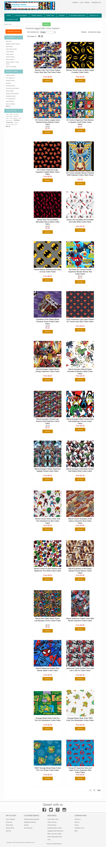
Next (99, 790)
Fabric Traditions (10, 104)
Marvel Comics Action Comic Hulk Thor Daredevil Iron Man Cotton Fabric (47, 521)
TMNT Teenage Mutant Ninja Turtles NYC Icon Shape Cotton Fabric (47, 769)
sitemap (62, 15)
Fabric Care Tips (52, 822)
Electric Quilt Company (12, 93)
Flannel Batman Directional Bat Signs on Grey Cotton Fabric (47, 271)
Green (19, 118)
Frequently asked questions (31, 819)
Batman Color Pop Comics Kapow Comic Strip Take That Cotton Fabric (47, 71)
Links (49, 839)
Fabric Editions (10, 101)
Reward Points (10, 828)
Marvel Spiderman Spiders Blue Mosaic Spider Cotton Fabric (47, 669)
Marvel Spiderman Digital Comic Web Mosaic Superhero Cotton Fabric (80, 620)
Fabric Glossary (52, 825)
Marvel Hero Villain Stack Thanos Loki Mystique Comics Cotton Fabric (47, 620)
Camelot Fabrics (10, 86)
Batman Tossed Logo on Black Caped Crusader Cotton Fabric (80, 71)
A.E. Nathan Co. (10, 78)
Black (7, 114)
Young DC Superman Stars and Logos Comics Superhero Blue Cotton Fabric (80, 770)
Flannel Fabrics (10, 57)
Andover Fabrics (10, 80)
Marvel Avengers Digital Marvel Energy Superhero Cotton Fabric (48, 370)
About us (77, 822)
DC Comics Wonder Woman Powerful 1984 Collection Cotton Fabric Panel (80, 174)
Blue (11, 114)
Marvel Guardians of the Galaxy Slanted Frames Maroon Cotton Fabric (80, 571)
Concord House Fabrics (12, 88)
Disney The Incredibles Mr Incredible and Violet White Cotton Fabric (80, 221)
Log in (82, 2)
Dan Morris (16, 114)
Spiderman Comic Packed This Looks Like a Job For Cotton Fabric (80, 669)
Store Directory (28, 828)
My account (9, 822)
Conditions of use (79, 828)
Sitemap (26, 825)
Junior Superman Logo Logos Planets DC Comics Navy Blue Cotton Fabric (80, 320)
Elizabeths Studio (11, 96)
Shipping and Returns (30, 822)
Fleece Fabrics (10, 59)
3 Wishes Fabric (10, 75)
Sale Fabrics (9, 46)
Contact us (77, 819)
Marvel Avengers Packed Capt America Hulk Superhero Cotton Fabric (47, 421)
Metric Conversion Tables (54, 834)
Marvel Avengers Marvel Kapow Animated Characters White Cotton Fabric (80, 371)
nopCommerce (57, 844)
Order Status (9, 825)
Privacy (77, 825)
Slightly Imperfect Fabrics (13, 44)
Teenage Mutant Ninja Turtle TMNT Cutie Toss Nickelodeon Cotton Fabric (80, 719)
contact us (93, 15)
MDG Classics (9, 120)
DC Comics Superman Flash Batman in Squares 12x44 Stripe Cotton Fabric (80, 122)
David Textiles (10, 91)
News (76, 831)
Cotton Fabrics (10, 51)
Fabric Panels (10, 54)
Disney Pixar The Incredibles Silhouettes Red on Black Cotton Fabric (48, 222)
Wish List (8, 831)
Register (75, 2)
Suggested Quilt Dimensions (55, 831)
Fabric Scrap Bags (11, 66)
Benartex (8, 83)
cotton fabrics (21, 15)
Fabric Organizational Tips (55, 836)
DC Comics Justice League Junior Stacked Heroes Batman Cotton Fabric (47, 122)
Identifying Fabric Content (55, 828)
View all (7, 106)
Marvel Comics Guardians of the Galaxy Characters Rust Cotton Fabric (80, 521)
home (8, 15)
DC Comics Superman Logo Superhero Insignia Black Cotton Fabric (48, 172)
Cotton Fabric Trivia (53, 819)
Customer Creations (77, 15)
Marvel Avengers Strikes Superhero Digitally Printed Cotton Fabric (48, 470)
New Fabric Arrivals (11, 49)
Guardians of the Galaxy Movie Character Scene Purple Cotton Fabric (47, 322)
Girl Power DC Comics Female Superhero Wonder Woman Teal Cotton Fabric (80, 272)
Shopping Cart (12, 19)
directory (50, 15)
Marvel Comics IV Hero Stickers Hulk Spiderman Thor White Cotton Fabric (47, 570)
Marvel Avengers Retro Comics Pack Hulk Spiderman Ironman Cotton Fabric (80, 421)
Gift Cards (8, 41)
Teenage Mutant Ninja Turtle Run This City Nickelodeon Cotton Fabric (47, 719)
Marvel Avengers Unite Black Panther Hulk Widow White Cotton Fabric (80, 470)
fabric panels (36, 15)
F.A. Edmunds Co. (11, 98)
